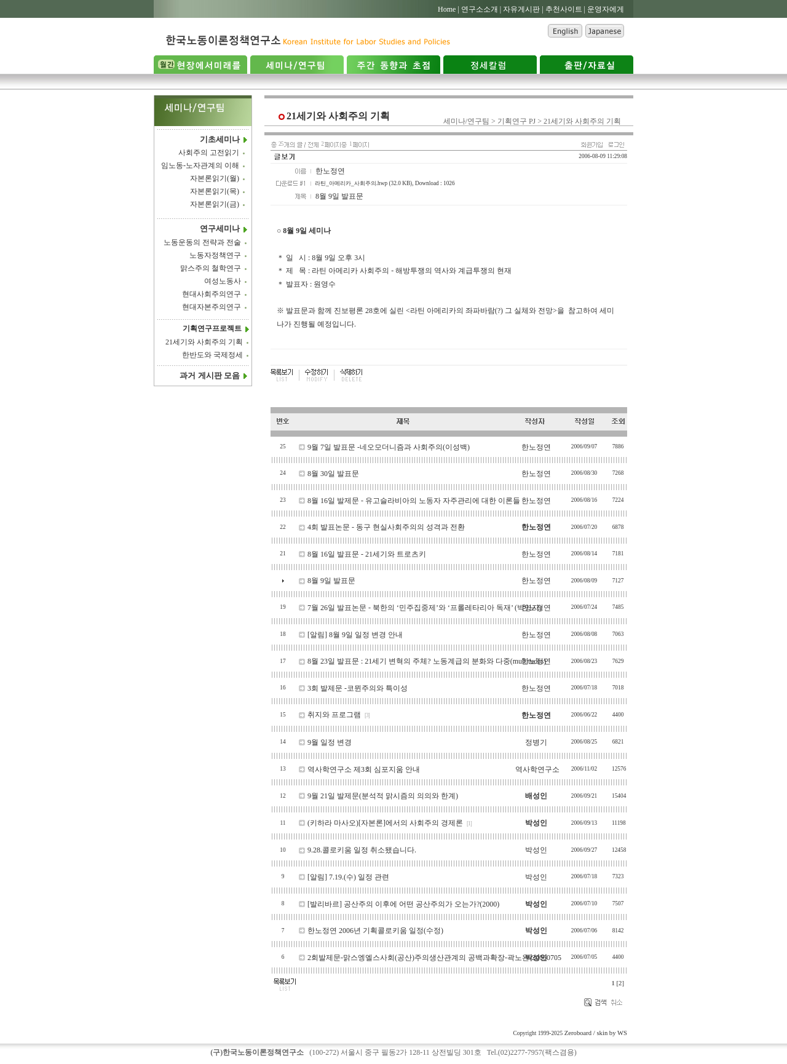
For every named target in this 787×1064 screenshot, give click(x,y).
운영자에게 (605, 9)
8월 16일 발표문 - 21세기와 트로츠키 (366, 554)
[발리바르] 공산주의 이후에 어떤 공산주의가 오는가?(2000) (403, 904)
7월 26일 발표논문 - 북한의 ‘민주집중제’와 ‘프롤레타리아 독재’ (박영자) (424, 607)
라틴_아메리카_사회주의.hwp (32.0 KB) (363, 183)
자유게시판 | (523, 9)
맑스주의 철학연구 (210, 268)
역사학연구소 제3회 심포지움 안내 (363, 769)
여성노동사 (222, 281)
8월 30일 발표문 (333, 473)
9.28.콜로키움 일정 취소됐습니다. (361, 850)
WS (622, 1033)
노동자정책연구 (215, 255)
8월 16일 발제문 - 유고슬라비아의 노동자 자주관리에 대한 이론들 (413, 500)
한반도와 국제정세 (212, 355)
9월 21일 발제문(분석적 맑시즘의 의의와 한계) (382, 796)
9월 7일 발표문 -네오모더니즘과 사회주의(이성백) (388, 447)
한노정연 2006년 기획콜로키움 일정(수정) (375, 930)
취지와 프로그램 (334, 714)
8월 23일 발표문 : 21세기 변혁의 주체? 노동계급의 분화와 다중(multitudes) (426, 661)
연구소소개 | (481, 9)
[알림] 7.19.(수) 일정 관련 (348, 877)
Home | (448, 9)
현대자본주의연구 (211, 307)
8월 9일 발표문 (331, 580)
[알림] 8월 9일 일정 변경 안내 (355, 634)
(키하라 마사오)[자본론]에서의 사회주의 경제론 (385, 823)
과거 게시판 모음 (210, 375)
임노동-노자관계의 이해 (200, 166)
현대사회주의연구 (211, 294)
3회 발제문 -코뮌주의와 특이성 (357, 688)
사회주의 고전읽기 (208, 153)
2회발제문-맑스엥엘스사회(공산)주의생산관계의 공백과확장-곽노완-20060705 (434, 957)
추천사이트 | (565, 9)
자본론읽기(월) (214, 179)
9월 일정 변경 (329, 742)
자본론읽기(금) (214, 204)
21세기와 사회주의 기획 (204, 342)
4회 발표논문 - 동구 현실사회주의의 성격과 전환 (386, 527)
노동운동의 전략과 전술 (202, 242)
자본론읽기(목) (214, 192)
